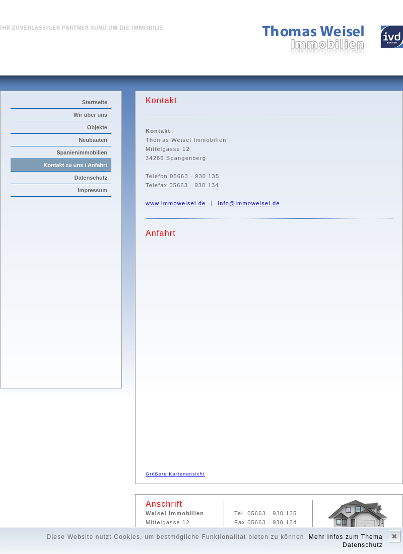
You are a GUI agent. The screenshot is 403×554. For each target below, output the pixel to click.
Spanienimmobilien (81, 152)
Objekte (97, 127)
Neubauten (93, 140)
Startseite (94, 102)
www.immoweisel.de (176, 203)
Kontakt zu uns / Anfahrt (75, 165)
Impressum (92, 190)
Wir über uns (90, 115)
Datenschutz (91, 178)
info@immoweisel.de (249, 203)
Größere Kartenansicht (175, 474)
